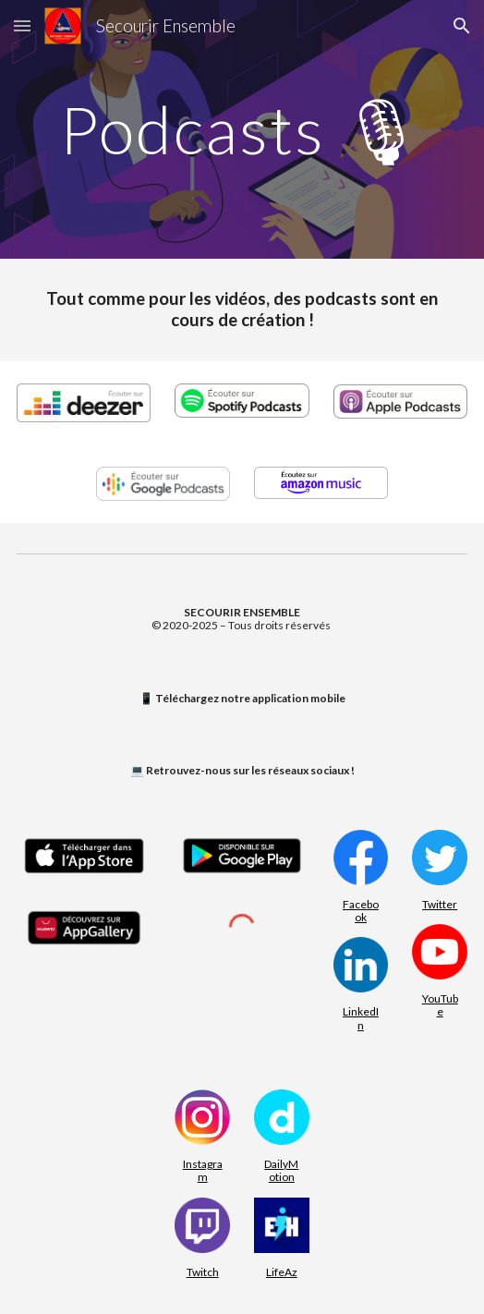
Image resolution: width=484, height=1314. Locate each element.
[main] (242, 130)
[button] (22, 25)
